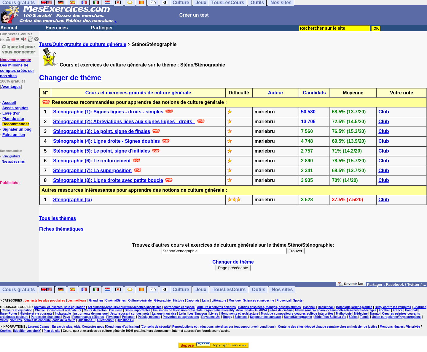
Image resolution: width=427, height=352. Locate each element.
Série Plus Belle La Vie (330, 316)
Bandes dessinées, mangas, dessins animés (269, 307)
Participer (102, 27)
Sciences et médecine (258, 300)
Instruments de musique (90, 313)
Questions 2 (105, 320)
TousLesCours (229, 289)
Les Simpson (197, 313)
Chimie (40, 310)
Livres (213, 313)
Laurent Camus (39, 326)
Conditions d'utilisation (122, 326)
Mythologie (344, 313)
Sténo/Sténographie (298, 316)
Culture (181, 289)
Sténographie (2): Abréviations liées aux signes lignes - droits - (124, 121)
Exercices (57, 27)
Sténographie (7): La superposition (92, 170)
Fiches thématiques (61, 229)
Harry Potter (8, 313)
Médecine (361, 313)
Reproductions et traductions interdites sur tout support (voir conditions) (223, 326)
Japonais (193, 300)
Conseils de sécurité (156, 326)
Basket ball (326, 307)
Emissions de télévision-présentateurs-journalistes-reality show (198, 310)
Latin (205, 300)
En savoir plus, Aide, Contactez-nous (78, 326)
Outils (258, 289)
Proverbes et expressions (181, 316)
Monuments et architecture (240, 313)
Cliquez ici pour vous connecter (18, 49)
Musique (235, 300)
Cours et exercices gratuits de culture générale (138, 92)
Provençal (283, 300)
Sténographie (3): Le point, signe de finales (101, 131)
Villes (4, 320)
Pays (66, 316)
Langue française (164, 313)
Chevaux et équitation (17, 310)
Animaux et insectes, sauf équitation (59, 307)
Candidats (314, 92)
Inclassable (63, 313)
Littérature (218, 300)
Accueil (8, 27)
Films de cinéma (281, 310)
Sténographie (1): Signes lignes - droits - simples (108, 111)
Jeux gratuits (11, 156)
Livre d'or (11, 113)
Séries (353, 316)
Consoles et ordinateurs (64, 310)
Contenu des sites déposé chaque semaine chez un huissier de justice (327, 326)
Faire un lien (13, 134)
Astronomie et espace (179, 307)
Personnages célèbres (88, 316)
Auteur (275, 92)
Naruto (375, 313)
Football (385, 310)
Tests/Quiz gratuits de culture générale (82, 44)
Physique (113, 316)
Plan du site (13, 118)
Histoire (178, 300)
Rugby (227, 316)
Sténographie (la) (72, 199)
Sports (298, 300)
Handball (411, 310)
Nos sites (282, 289)
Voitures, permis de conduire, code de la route (42, 320)
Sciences (241, 316)
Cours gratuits (18, 289)
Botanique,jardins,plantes (354, 307)
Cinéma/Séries (115, 300)
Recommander (15, 124)
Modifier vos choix (27, 330)
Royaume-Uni (210, 316)
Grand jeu (96, 300)
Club (383, 111)
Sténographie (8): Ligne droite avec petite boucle (108, 180)
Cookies (6, 330)
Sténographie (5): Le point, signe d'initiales (101, 150)
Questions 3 (125, 320)
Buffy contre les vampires (393, 307)
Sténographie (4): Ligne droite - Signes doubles (106, 141)
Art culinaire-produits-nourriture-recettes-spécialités (125, 307)
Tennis (364, 316)
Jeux (200, 289)
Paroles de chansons (45, 316)
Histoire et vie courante (36, 313)
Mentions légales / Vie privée (400, 326)
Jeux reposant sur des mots (129, 313)
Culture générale (140, 300)
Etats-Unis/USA (256, 310)
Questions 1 (86, 320)
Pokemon (128, 316)
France (398, 310)
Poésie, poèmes (149, 316)
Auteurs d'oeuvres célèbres (216, 307)
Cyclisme (115, 310)
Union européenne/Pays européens (396, 316)
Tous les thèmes (57, 218)
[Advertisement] (18, 215)
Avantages (10, 86)
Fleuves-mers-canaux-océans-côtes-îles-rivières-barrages (335, 310)
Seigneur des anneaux (265, 316)
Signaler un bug (16, 129)
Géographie (162, 300)
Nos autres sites (13, 161)
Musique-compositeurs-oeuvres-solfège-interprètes (297, 313)
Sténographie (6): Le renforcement (91, 160)
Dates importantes (137, 310)
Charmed (419, 307)
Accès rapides (15, 108)
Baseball (309, 307)
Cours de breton (95, 310)
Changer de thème (70, 78)
